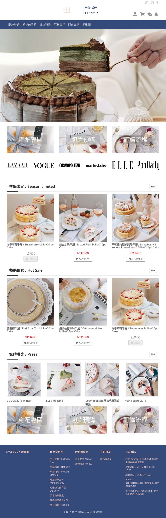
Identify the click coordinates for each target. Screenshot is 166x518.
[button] (135, 14)
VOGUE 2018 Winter (19, 400)
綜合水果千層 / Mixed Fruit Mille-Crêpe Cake (82, 246)
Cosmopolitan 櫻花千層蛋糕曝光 (102, 402)
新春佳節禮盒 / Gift (60, 500)
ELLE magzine (54, 400)
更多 (153, 186)
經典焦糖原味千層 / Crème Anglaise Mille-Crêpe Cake (80, 330)
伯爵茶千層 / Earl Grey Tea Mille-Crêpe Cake (30, 330)
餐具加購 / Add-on (59, 504)
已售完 (31, 258)
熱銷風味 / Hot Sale (60, 466)
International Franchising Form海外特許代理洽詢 (141, 492)
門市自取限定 (57, 495)
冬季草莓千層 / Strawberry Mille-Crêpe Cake (30, 246)
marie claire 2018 (135, 400)
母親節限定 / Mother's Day (57, 481)
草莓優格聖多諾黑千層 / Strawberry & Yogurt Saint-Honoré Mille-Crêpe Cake (135, 246)
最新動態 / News (83, 458)
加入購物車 (83, 258)
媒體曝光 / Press (83, 463)
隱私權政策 (106, 458)
